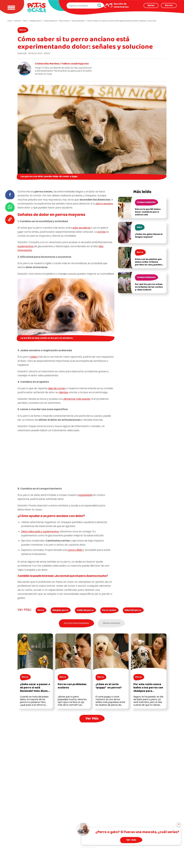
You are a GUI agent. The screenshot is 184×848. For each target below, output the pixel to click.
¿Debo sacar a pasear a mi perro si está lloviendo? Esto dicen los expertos (35, 689)
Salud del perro (133, 610)
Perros (169, 5)
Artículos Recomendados (76, 623)
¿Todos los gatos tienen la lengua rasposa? (148, 236)
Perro (22, 30)
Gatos (151, 5)
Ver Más (92, 719)
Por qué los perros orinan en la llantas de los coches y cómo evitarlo (149, 287)
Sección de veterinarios (121, 5)
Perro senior (109, 610)
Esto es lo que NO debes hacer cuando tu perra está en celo (148, 212)
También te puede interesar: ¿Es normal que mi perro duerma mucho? (63, 575)
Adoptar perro (60, 610)
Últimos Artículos (111, 623)
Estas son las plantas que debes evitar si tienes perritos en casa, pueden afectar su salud (148, 263)
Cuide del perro (85, 610)
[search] (82, 5)
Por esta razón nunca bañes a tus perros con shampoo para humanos (148, 689)
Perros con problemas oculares (72, 686)
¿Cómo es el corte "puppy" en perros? (109, 686)
